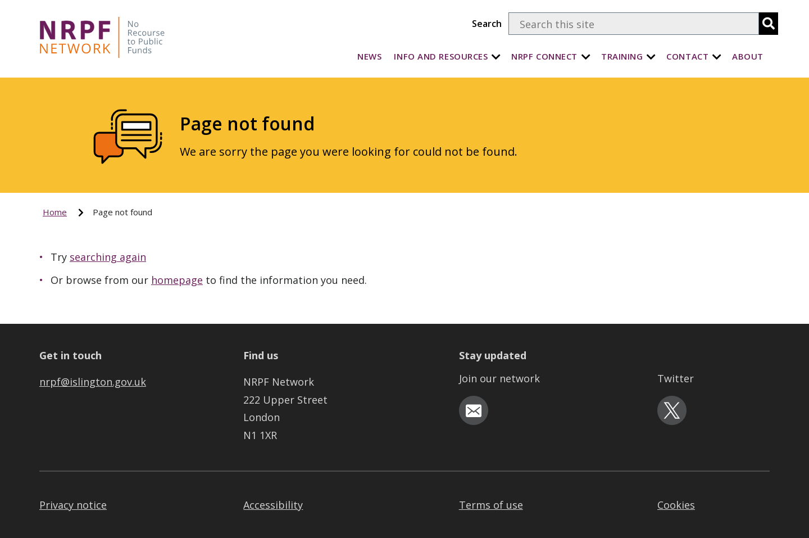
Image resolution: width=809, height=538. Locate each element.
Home (55, 212)
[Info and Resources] (496, 56)
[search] (768, 23)
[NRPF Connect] (585, 56)
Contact (687, 56)
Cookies (676, 505)
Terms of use (491, 505)
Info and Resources (441, 56)
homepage (177, 280)
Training (622, 56)
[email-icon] (473, 410)
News (369, 56)
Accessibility (273, 505)
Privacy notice (73, 505)
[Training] (651, 56)
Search (487, 23)
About (747, 56)
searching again (108, 257)
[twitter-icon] (672, 410)
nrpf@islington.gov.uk (92, 381)
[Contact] (716, 56)
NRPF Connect (544, 56)
